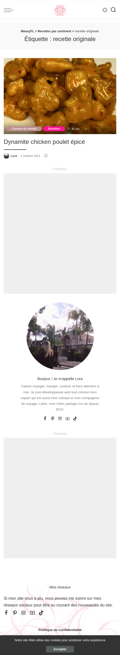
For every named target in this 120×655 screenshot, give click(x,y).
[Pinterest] (52, 418)
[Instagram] (60, 418)
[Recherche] (113, 10)
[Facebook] (45, 418)
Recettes (54, 128)
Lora (14, 155)
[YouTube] (67, 418)
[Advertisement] (60, 233)
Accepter (60, 649)
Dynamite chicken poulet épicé (44, 141)
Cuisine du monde (24, 128)
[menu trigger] (10, 10)
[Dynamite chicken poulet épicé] (60, 96)
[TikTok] (75, 418)
